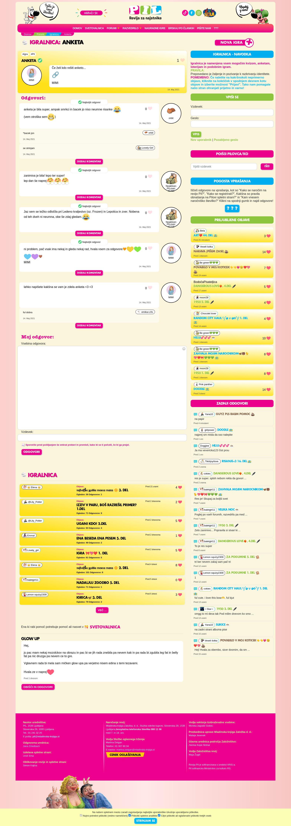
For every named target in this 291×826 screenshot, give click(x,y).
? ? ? (232, 208)
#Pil (33, 54)
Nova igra (231, 43)
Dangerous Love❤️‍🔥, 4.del (215, 286)
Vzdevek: (197, 106)
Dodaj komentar (89, 161)
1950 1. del (204, 373)
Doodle (201, 389)
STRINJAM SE (145, 821)
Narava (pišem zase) (211, 251)
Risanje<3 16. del (236, 461)
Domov (77, 28)
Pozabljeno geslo (226, 139)
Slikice (223, 624)
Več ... (102, 610)
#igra (25, 54)
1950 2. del (204, 302)
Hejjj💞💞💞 (204, 337)
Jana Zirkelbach (31, 746)
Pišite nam (204, 28)
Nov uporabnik (201, 139)
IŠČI (266, 166)
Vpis (196, 134)
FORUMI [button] (112, 28)
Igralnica (40, 42)
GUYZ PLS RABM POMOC (235, 414)
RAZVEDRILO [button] (130, 28)
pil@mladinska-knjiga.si (45, 736)
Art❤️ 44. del (205, 235)
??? (216, 28)
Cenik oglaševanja (125, 755)
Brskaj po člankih (181, 28)
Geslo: (195, 118)
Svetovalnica (94, 28)
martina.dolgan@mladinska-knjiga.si (136, 749)
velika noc (228, 509)
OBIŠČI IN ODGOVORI (38, 687)
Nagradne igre (155, 28)
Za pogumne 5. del (242, 557)
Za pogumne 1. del (242, 572)
